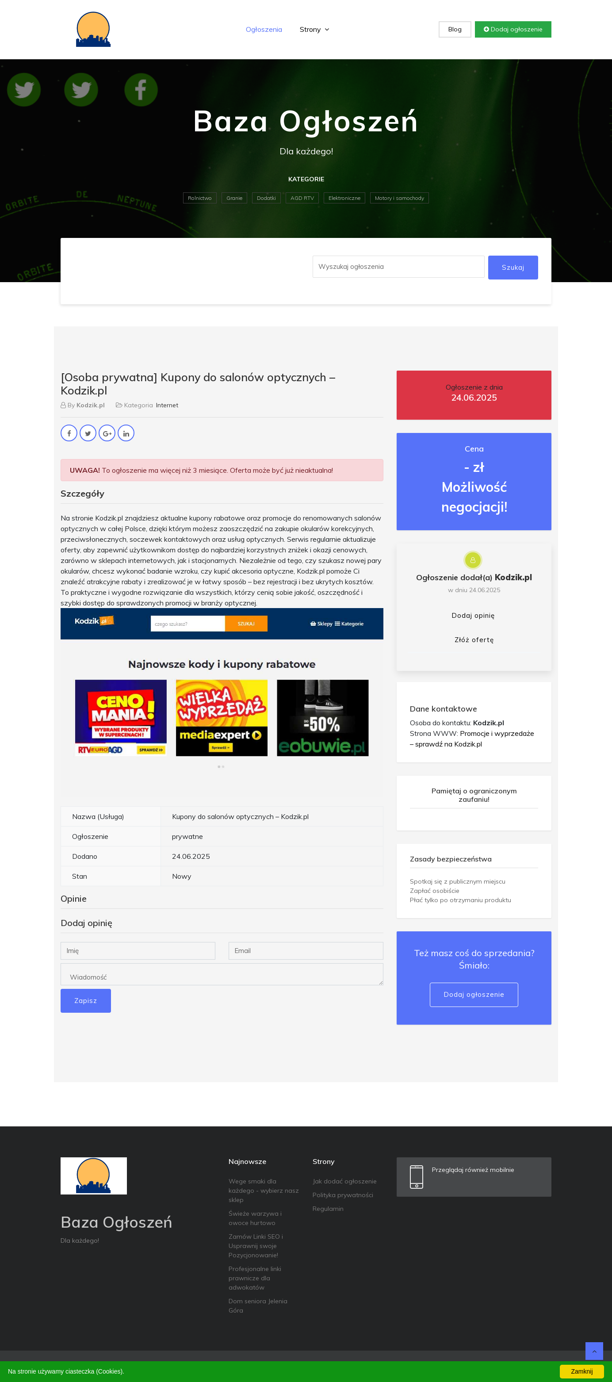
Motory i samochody (399, 198)
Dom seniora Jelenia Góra (258, 1305)
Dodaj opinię (473, 615)
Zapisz (85, 1000)
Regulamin (328, 1209)
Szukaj (513, 267)
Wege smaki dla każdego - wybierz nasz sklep (264, 1190)
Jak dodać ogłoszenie (345, 1181)
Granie (234, 198)
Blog (455, 29)
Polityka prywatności (343, 1195)
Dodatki (266, 198)
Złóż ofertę (474, 639)
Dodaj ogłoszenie (513, 29)
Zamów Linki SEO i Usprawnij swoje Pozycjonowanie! (256, 1246)
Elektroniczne (344, 198)
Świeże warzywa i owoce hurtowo (255, 1218)
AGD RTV (302, 198)
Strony (314, 29)
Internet (167, 405)
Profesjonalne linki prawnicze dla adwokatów (255, 1278)
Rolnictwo (200, 198)
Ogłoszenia (264, 29)
